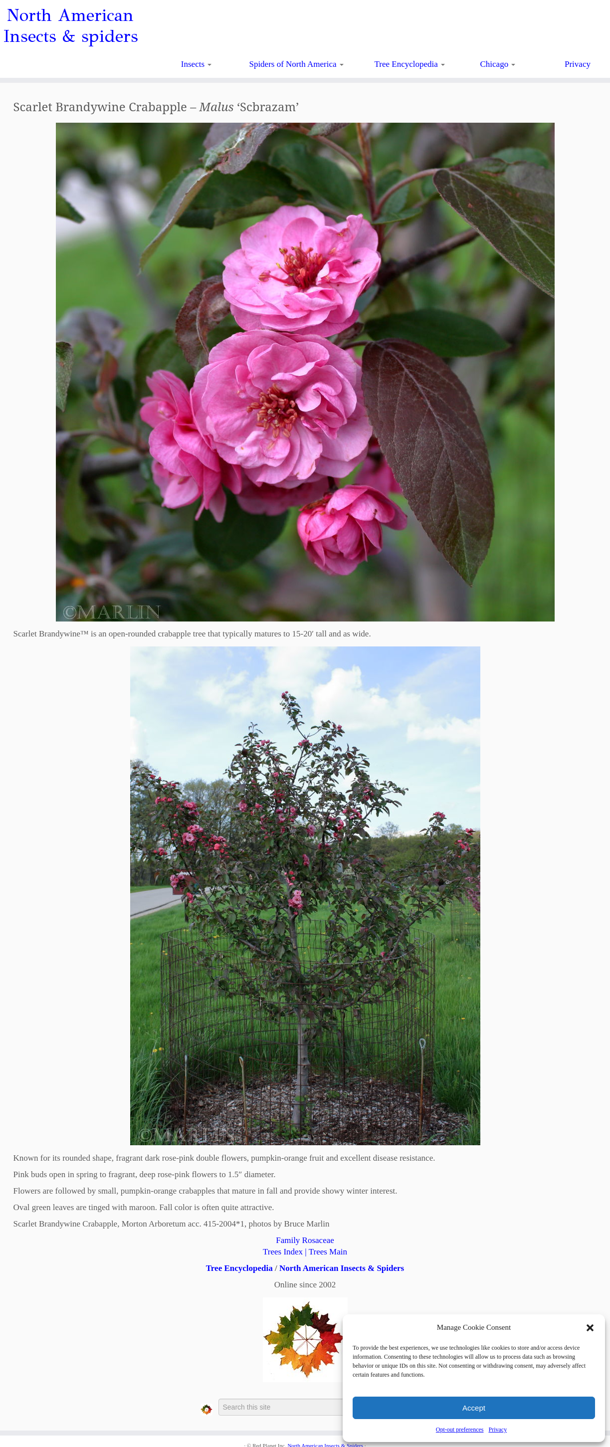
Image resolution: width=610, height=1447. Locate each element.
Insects (196, 64)
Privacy (497, 1429)
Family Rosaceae (305, 1240)
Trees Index (283, 1251)
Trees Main (328, 1251)
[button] (590, 1328)
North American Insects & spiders (70, 26)
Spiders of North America (296, 64)
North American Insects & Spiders (341, 1268)
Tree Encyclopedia (410, 64)
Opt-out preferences (460, 1429)
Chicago (498, 64)
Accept (473, 1408)
